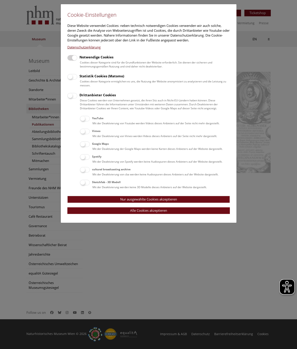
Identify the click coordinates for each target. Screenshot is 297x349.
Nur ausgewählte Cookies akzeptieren (148, 199)
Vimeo (96, 131)
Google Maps (100, 144)
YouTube (97, 118)
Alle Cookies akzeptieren (148, 210)
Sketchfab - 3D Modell (106, 182)
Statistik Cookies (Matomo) (101, 76)
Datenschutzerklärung (84, 47)
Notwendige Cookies (96, 57)
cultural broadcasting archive (111, 169)
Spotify (96, 156)
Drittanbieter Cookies (97, 95)
